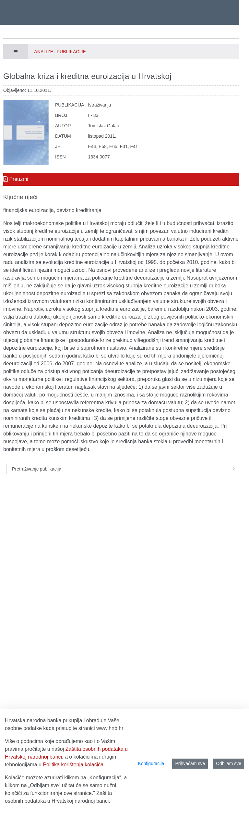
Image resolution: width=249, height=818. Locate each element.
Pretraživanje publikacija (125, 469)
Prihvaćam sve (190, 763)
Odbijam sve (228, 763)
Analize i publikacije (60, 51)
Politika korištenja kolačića (73, 764)
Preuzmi (15, 179)
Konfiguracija (151, 763)
